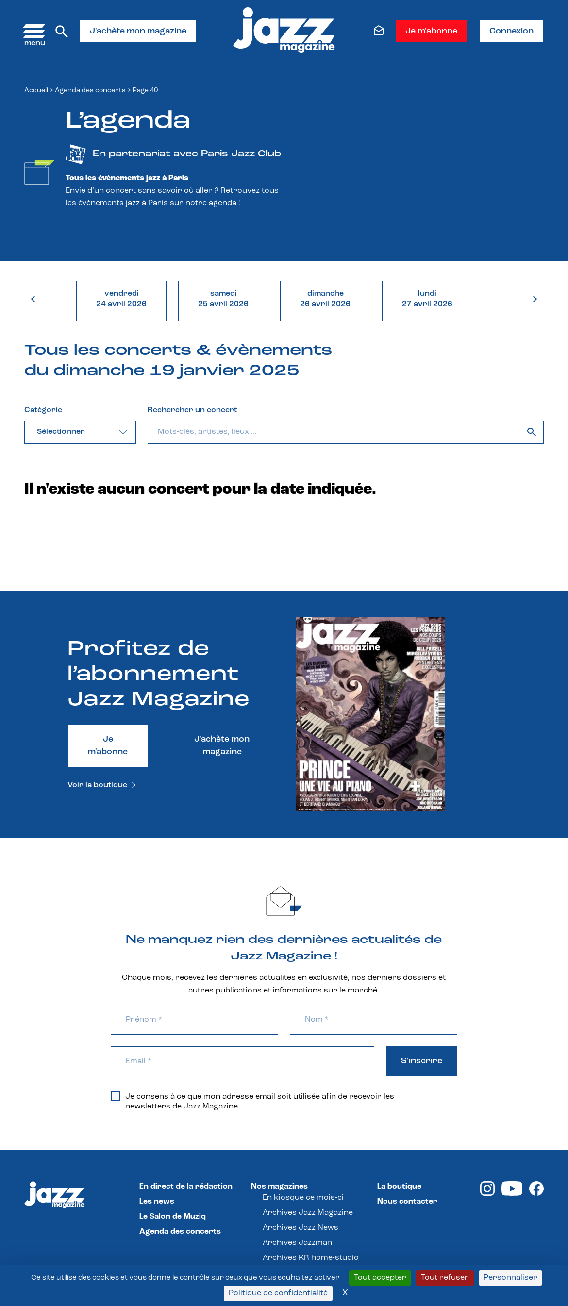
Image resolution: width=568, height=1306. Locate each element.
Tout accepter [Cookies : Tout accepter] (380, 1278)
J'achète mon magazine (138, 31)
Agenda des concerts (90, 90)
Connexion (511, 31)
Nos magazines (279, 1186)
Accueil (36, 90)
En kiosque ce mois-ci (303, 1198)
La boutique (399, 1186)
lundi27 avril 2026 (427, 299)
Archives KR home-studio (311, 1258)
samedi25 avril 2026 (223, 299)
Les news (156, 1202)
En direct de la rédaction (186, 1186)
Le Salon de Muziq (172, 1217)
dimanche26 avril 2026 (325, 299)
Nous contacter (407, 1202)
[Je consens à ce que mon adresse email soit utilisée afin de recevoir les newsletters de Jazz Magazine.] (115, 1096)
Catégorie (43, 410)
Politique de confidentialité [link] (278, 1293)
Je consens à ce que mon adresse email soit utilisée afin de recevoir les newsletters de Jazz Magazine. (252, 1101)
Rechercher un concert (192, 410)
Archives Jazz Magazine (308, 1213)
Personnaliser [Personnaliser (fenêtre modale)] (510, 1278)
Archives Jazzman (297, 1243)
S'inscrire (421, 1061)
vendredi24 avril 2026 (121, 299)
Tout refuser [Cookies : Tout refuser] (445, 1278)
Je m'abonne (431, 31)
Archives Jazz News (300, 1228)
